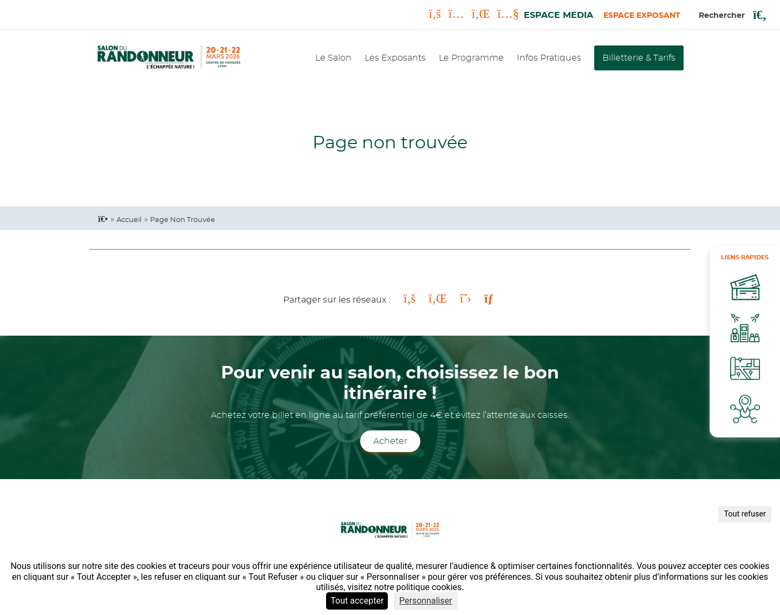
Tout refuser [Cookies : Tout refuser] (745, 514)
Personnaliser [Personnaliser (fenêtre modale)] (425, 601)
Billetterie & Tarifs (638, 58)
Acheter (390, 441)
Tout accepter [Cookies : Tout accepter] (357, 601)
